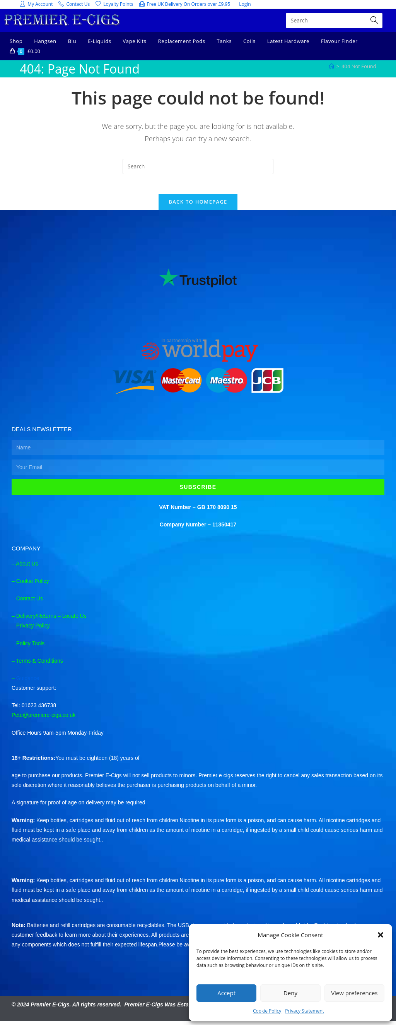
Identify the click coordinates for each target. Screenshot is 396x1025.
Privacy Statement (304, 1011)
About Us (27, 567)
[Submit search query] (374, 20)
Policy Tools (30, 647)
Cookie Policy (267, 1011)
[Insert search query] (198, 166)
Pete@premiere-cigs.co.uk (43, 719)
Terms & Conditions (39, 664)
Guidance (27, 682)
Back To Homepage (198, 205)
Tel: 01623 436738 (34, 709)
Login (245, 4)
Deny (290, 993)
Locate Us (74, 620)
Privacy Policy (33, 629)
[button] (380, 935)
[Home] (331, 66)
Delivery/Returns (36, 620)
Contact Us (29, 602)
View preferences (354, 993)
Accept (226, 993)
